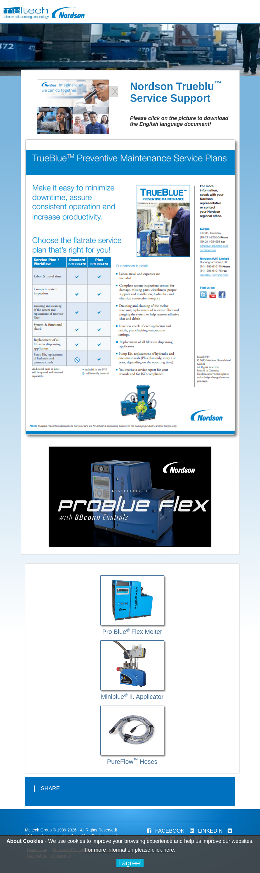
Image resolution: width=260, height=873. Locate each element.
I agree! (130, 863)
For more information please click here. (130, 850)
